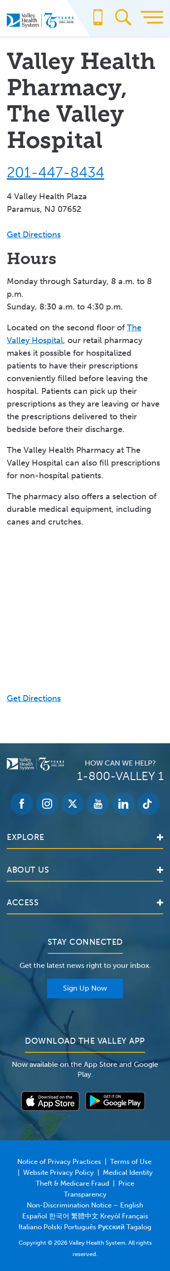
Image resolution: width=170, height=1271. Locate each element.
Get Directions (34, 235)
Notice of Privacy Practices (59, 1162)
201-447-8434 (55, 172)
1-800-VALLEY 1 (120, 776)
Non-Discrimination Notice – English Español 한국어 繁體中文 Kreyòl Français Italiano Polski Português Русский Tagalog (85, 1216)
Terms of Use (130, 1162)
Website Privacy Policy (58, 1172)
